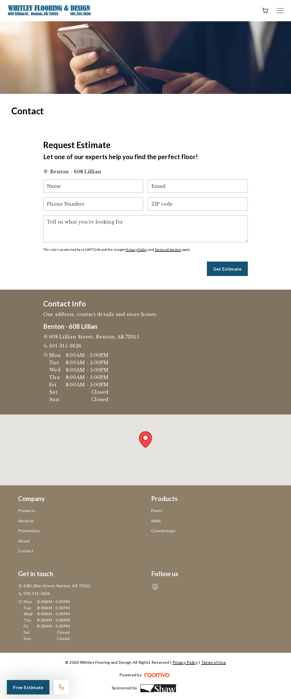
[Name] (93, 186)
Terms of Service (168, 249)
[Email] (198, 186)
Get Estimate (227, 268)
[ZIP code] (198, 204)
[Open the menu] (280, 10)
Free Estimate (28, 687)
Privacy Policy (136, 249)
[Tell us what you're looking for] (145, 228)
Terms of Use (213, 662)
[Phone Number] (93, 204)
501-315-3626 (65, 346)
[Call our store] (61, 687)
